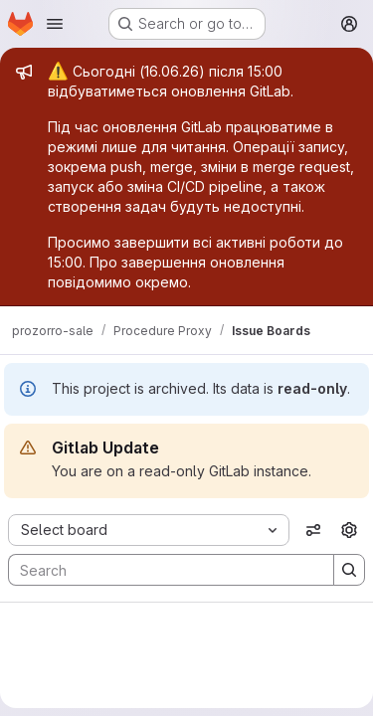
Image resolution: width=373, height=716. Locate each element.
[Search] (161, 570)
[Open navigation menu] (55, 24)
